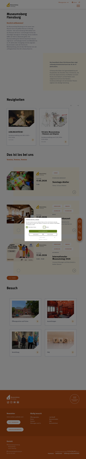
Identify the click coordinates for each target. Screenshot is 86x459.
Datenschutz (45, 239)
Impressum (40, 239)
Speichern (50, 234)
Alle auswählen (43, 231)
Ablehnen (35, 234)
